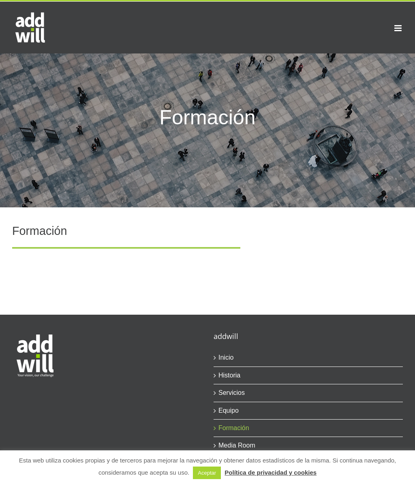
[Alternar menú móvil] (398, 28)
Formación (233, 427)
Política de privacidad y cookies (271, 472)
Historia (229, 375)
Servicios (231, 392)
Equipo (228, 410)
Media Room (236, 445)
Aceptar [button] (207, 473)
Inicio (225, 357)
